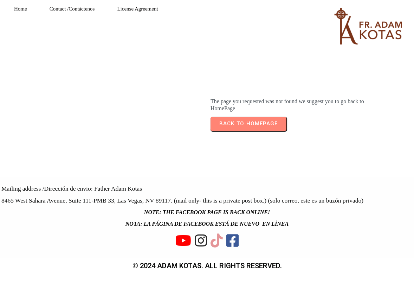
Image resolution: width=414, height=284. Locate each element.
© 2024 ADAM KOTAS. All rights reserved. (207, 266)
